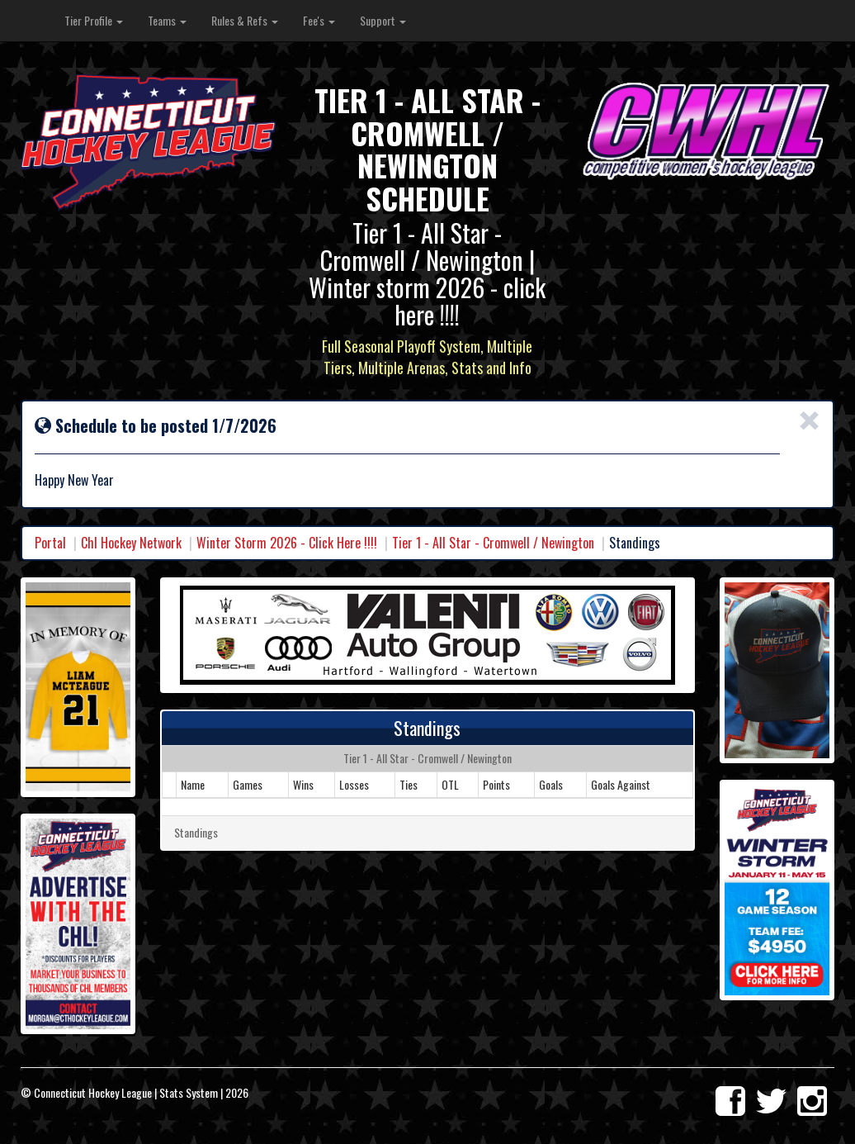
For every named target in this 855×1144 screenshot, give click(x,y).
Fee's (319, 20)
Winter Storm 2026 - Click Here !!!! (286, 543)
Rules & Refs (244, 20)
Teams (167, 20)
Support (383, 20)
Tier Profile (93, 20)
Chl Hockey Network (131, 543)
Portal (50, 543)
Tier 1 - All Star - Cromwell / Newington (493, 543)
